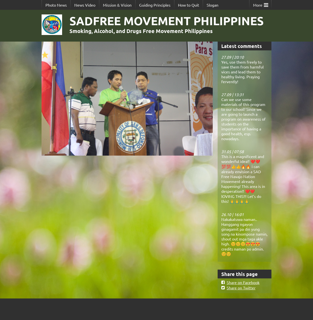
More (260, 4)
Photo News (56, 4)
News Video (84, 4)
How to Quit (188, 4)
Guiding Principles (154, 4)
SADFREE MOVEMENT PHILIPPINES (166, 20)
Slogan (212, 4)
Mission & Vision (117, 4)
